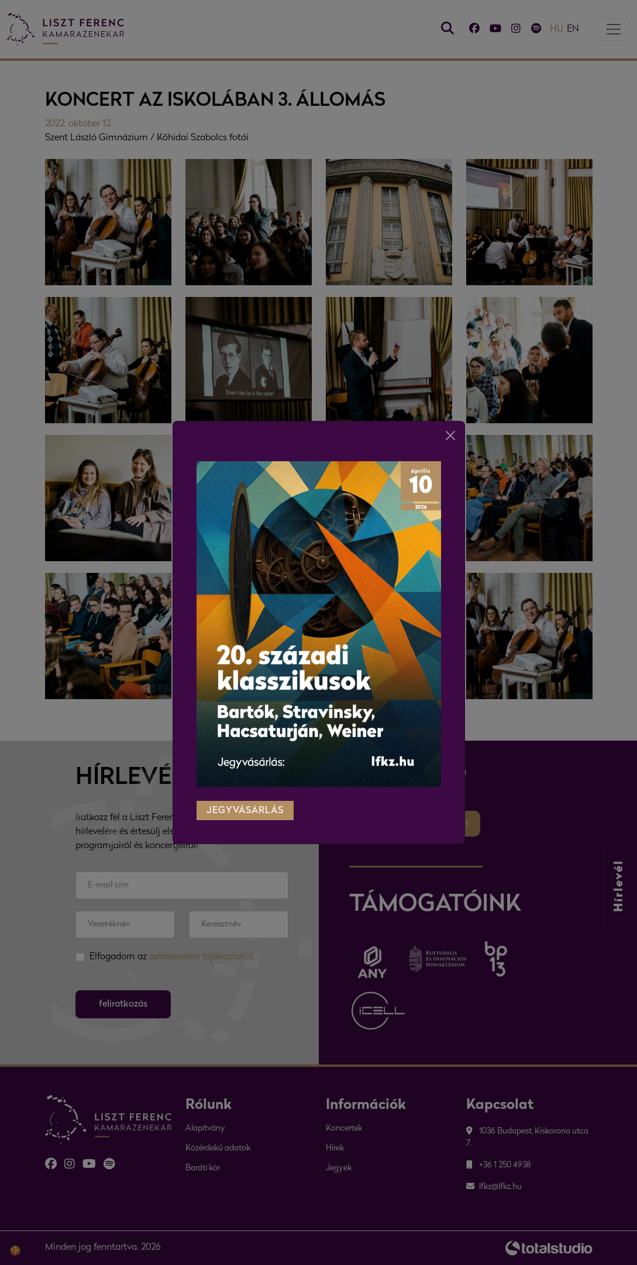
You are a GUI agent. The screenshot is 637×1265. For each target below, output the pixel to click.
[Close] (450, 434)
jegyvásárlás (245, 809)
